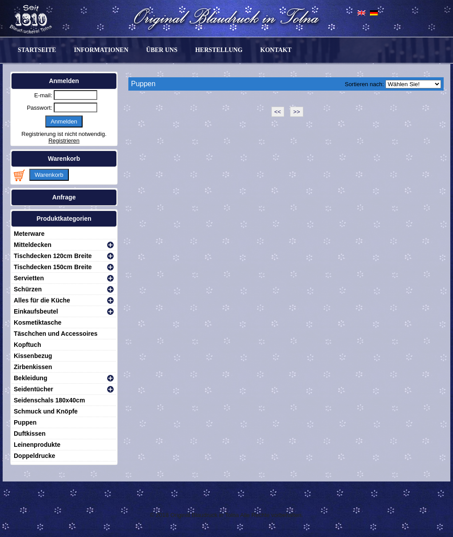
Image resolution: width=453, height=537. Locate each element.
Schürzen (28, 289)
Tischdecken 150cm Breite (53, 266)
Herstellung (218, 50)
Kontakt (276, 50)
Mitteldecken (33, 244)
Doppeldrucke (34, 455)
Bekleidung (30, 378)
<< (277, 111)
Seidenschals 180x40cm (49, 400)
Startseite (37, 50)
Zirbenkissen (33, 366)
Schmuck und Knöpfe (46, 411)
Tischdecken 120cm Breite (53, 255)
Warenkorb (49, 174)
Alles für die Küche (42, 300)
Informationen (101, 50)
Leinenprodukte (37, 444)
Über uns (161, 50)
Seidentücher (33, 389)
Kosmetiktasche (37, 322)
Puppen (25, 422)
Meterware (29, 233)
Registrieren (63, 140)
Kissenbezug (33, 355)
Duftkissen (30, 433)
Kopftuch (27, 344)
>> (296, 111)
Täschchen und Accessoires (56, 333)
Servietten (29, 278)
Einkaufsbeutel (36, 311)
